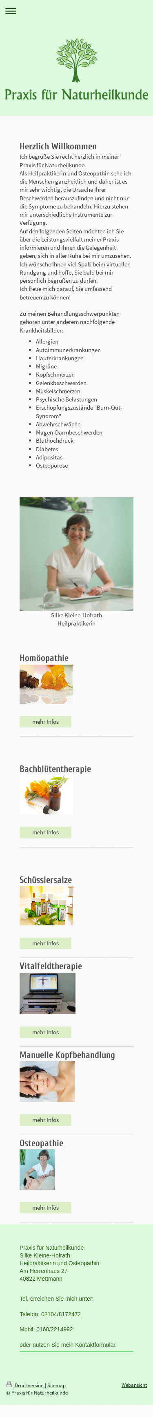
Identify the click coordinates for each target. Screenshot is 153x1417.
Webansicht (134, 1385)
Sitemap (56, 1385)
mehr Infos (45, 721)
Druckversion (25, 1385)
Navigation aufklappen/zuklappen (76, 11)
